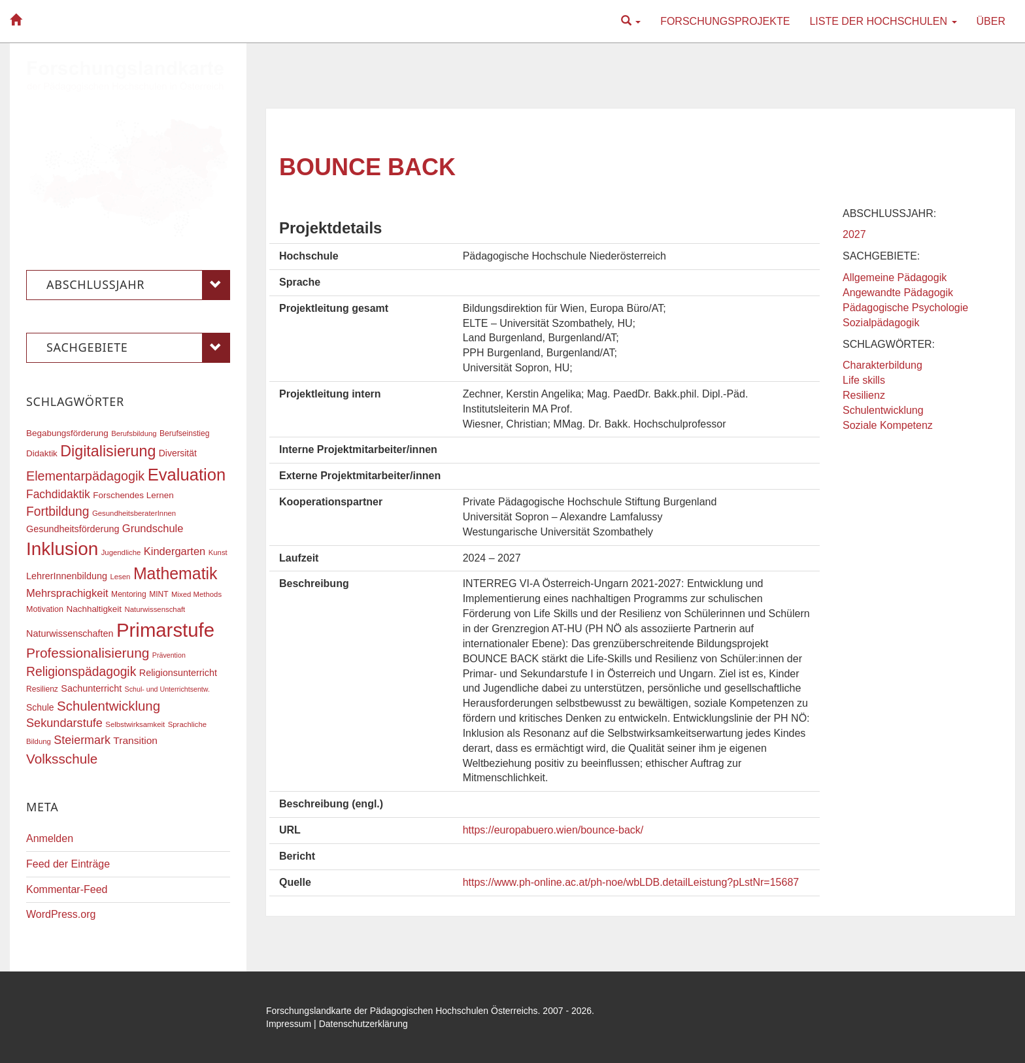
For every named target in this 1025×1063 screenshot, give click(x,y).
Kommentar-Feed (67, 889)
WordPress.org (60, 914)
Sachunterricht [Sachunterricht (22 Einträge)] (91, 688)
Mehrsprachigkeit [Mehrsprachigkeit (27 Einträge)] (67, 593)
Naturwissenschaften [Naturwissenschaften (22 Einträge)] (70, 633)
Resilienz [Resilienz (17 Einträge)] (42, 689)
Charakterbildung (882, 365)
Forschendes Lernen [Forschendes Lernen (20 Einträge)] (133, 495)
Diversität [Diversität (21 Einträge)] (178, 453)
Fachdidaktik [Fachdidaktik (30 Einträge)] (58, 494)
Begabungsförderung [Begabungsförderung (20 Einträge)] (67, 433)
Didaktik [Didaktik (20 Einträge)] (42, 453)
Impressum (288, 1024)
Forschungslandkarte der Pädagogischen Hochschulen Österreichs (402, 1010)
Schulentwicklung (883, 410)
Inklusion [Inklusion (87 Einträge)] (62, 549)
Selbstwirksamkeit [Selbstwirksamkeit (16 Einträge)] (135, 724)
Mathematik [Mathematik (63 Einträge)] (175, 573)
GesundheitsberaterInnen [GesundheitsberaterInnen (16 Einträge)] (134, 513)
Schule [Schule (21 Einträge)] (40, 707)
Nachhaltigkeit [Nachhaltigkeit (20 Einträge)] (94, 609)
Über (991, 21)
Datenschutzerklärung (363, 1024)
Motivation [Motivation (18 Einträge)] (44, 609)
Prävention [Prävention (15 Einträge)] (169, 655)
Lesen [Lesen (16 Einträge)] (120, 577)
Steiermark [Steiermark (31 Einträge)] (82, 740)
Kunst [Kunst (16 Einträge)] (218, 552)
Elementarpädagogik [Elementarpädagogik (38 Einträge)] (85, 476)
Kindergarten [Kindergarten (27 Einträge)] (174, 551)
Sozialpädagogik (881, 322)
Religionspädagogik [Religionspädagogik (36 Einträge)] (81, 672)
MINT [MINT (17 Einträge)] (158, 594)
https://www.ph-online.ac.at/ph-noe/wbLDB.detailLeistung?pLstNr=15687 (631, 882)
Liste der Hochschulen (882, 21)
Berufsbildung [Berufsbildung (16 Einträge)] (133, 433)
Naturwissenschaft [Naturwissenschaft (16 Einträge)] (154, 609)
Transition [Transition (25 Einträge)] (135, 740)
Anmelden (49, 838)
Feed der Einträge (68, 863)
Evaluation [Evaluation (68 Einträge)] (187, 474)
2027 (854, 234)
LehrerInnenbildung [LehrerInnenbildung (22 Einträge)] (66, 576)
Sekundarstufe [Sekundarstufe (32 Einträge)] (64, 723)
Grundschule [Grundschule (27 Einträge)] (153, 528)
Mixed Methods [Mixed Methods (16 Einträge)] (196, 594)
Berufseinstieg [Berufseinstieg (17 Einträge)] (184, 433)
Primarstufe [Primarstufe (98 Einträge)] (165, 630)
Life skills (864, 380)
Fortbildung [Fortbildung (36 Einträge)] (57, 511)
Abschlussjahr (138, 285)
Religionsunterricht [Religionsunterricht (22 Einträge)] (178, 672)
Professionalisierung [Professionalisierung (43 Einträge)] (87, 652)
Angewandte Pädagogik (898, 292)
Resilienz (864, 395)
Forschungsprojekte (725, 21)
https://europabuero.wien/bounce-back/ (553, 829)
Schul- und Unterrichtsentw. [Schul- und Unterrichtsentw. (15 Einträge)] (167, 689)
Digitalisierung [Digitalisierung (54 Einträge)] (108, 451)
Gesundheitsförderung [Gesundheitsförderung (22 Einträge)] (72, 529)
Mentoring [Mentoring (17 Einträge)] (128, 594)
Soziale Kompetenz (888, 425)
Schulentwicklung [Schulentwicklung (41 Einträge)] (108, 705)
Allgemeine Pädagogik (895, 277)
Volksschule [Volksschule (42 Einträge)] (61, 758)
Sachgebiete (138, 348)
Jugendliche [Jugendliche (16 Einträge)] (121, 552)
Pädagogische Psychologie (905, 307)
